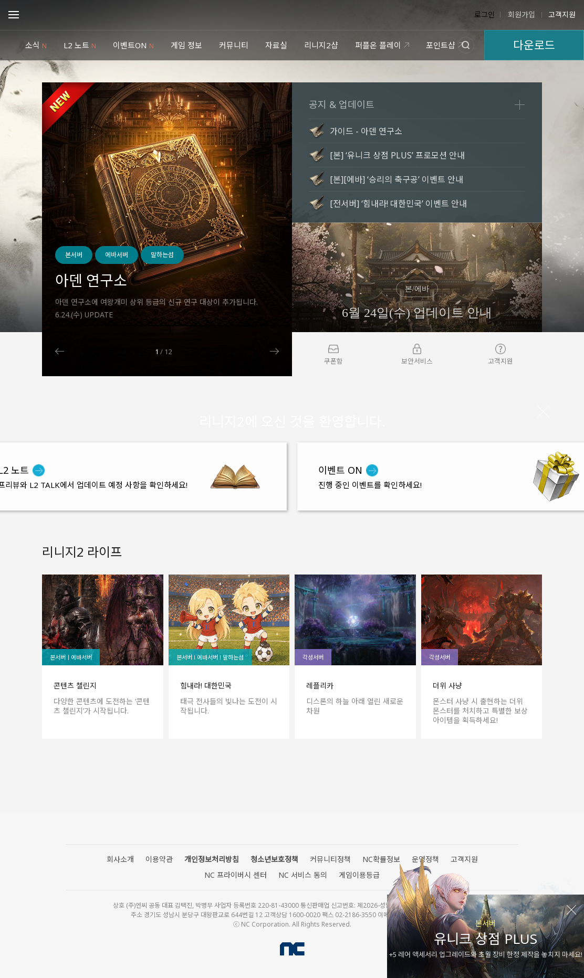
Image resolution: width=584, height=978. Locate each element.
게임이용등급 (359, 875)
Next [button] (274, 351)
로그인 (484, 14)
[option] (167, 229)
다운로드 (534, 44)
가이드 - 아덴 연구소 (366, 131)
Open (13, 16)
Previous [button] (59, 351)
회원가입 (520, 14)
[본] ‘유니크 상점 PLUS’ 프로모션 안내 (397, 155)
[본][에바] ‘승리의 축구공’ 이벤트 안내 (396, 179)
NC (292, 948)
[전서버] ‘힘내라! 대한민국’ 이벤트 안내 (398, 203)
